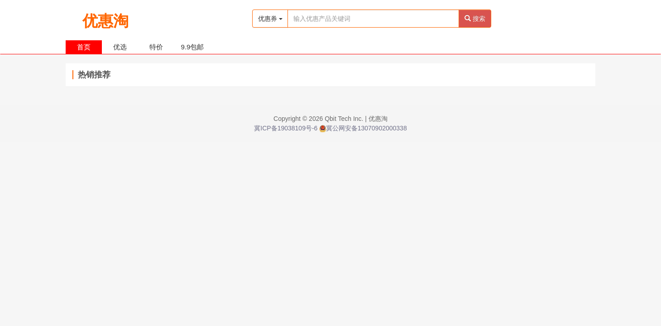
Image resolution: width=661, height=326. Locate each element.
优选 (120, 47)
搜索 (475, 18)
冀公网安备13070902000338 (363, 128)
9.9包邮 (192, 47)
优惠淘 (105, 17)
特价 (156, 47)
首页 (84, 47)
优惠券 (270, 18)
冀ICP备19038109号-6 (285, 128)
